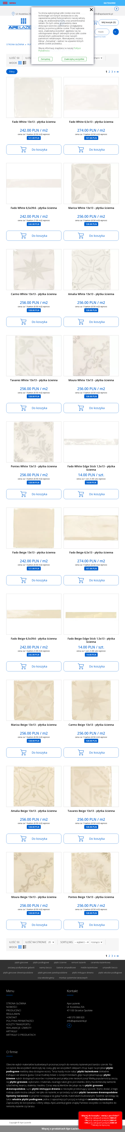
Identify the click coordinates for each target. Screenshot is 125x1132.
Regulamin (13, 1014)
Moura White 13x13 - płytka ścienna (91, 380)
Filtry (12, 71)
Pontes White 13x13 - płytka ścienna (34, 466)
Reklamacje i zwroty (18, 1027)
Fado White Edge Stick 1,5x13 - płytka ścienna (91, 468)
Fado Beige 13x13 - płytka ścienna (33, 552)
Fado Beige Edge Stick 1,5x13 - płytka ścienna (91, 640)
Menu (12, 2)
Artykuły (11, 1031)
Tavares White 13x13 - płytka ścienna (34, 380)
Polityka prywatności (20, 1020)
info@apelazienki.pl (103, 13)
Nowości (11, 1007)
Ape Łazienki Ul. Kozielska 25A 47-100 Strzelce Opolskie (80, 1007)
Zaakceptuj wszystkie (74, 59)
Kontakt (11, 1017)
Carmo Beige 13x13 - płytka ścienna (91, 724)
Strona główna (15, 44)
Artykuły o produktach (21, 1034)
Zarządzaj (45, 59)
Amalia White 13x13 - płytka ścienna (91, 294)
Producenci (13, 1010)
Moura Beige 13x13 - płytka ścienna (33, 897)
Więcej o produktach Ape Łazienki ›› (62, 1128)
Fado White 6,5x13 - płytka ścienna (91, 121)
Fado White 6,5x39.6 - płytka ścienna (34, 208)
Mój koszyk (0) (109, 22)
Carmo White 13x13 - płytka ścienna (34, 294)
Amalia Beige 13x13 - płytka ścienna (34, 811)
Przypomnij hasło (99, 37)
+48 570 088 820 (75, 1017)
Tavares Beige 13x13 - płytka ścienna (91, 811)
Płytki (31, 44)
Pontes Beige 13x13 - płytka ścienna (91, 897)
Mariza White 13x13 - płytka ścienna (91, 208)
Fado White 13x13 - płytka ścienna (34, 121)
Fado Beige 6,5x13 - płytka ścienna (91, 552)
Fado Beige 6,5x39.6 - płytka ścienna (34, 638)
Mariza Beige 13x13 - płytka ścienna (34, 724)
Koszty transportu (18, 1024)
